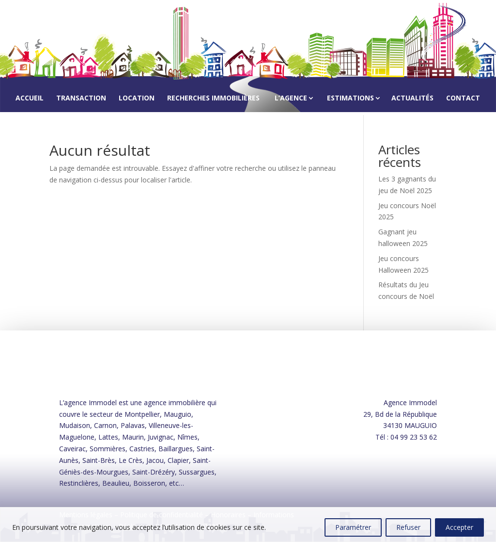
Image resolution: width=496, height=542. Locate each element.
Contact (463, 98)
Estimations (350, 97)
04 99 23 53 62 (413, 437)
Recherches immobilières (213, 98)
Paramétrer (353, 527)
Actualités (412, 98)
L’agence (291, 97)
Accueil (30, 98)
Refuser (408, 527)
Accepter (459, 527)
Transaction (81, 98)
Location (137, 98)
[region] (248, 524)
